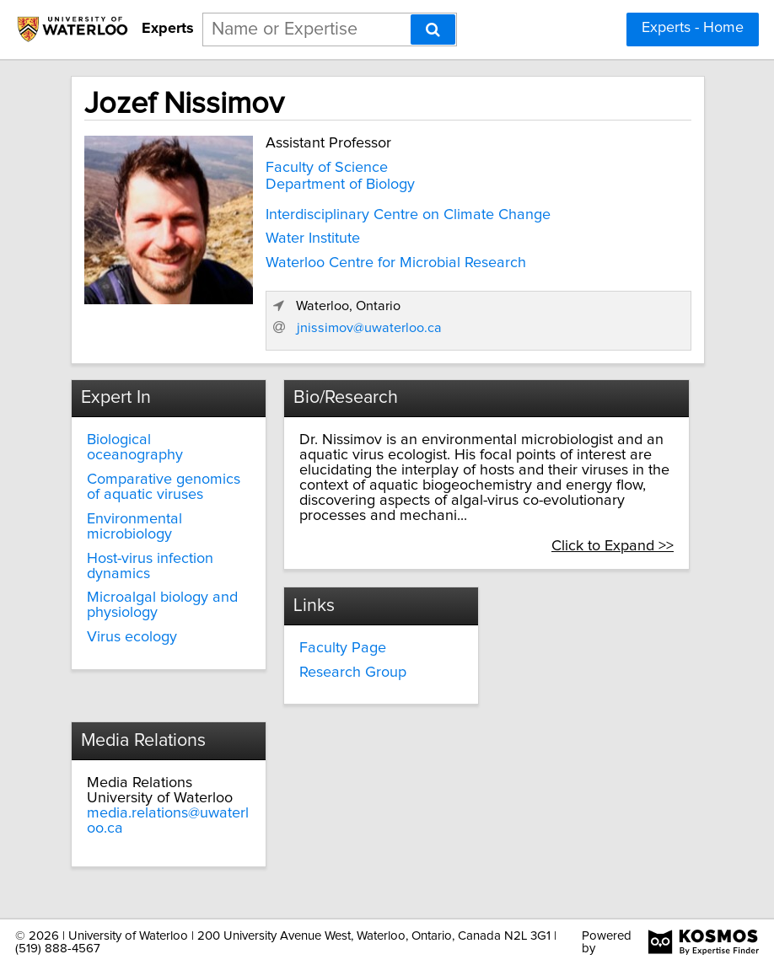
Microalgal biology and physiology (162, 605)
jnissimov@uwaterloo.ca (369, 328)
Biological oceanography (135, 447)
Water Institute (313, 238)
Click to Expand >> (612, 546)
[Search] (433, 29)
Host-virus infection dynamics (150, 566)
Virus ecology (132, 637)
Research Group (352, 672)
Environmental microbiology (134, 527)
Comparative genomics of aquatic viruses (163, 487)
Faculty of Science (327, 167)
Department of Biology (340, 184)
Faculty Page (342, 648)
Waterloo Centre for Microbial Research (396, 263)
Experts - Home (693, 27)
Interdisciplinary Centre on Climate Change (408, 214)
